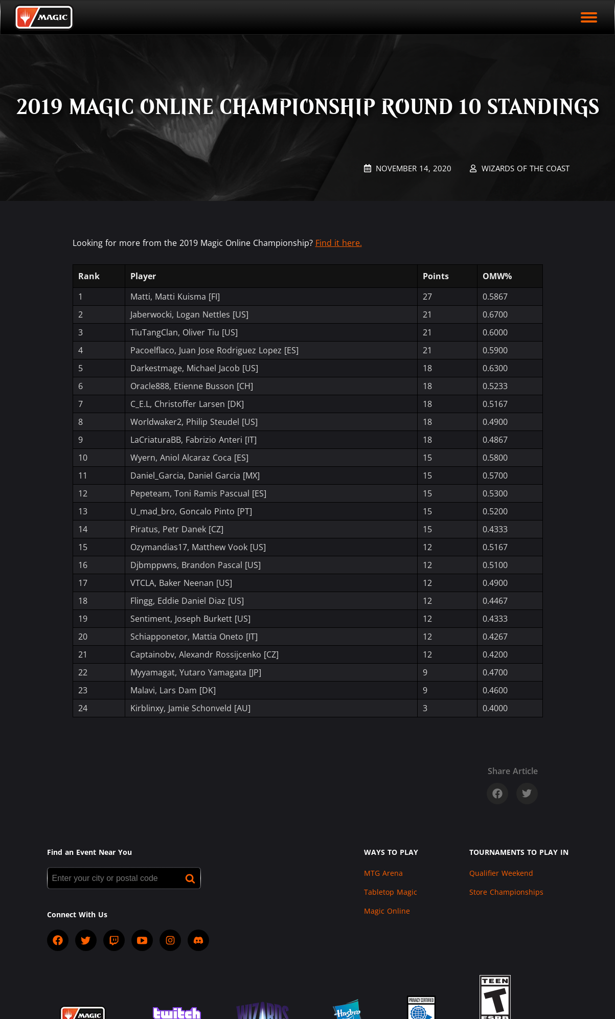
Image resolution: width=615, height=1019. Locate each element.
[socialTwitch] (114, 940)
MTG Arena (383, 873)
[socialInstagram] (170, 940)
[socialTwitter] (86, 940)
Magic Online (387, 911)
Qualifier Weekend (501, 873)
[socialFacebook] (58, 940)
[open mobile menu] (589, 17)
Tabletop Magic (390, 892)
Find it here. (338, 242)
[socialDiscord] (198, 940)
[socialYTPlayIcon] (142, 940)
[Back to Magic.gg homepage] (44, 17)
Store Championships (506, 892)
